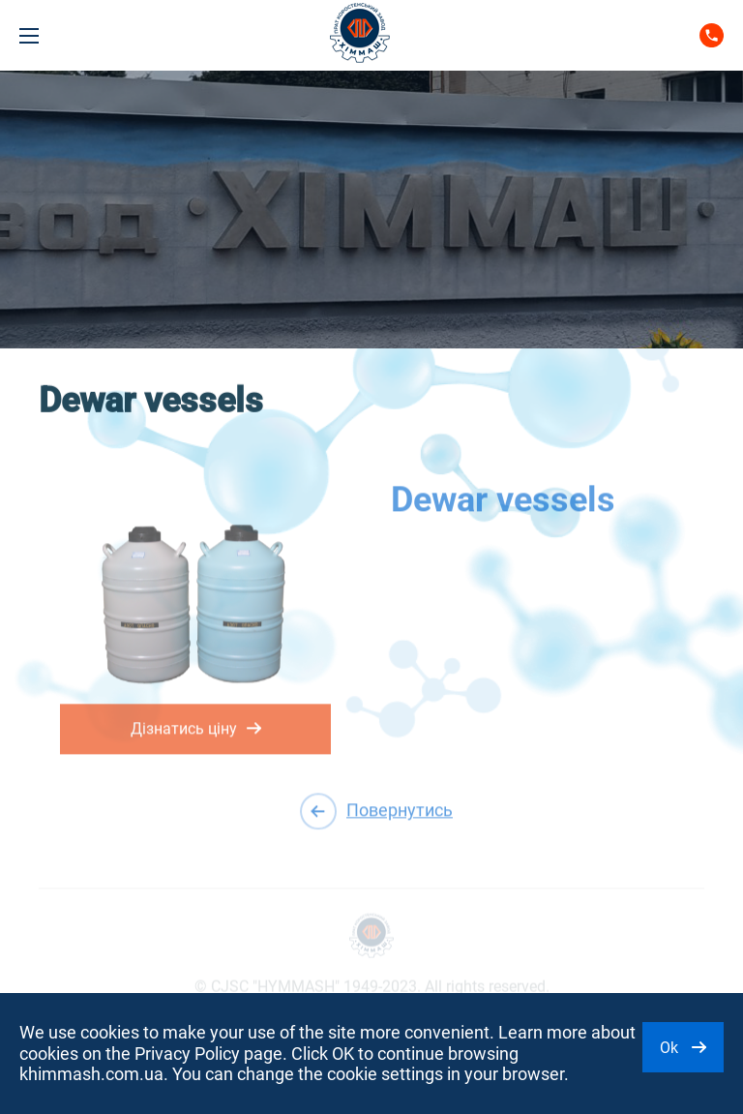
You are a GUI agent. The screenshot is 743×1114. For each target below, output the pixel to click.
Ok (683, 1048)
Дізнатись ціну (196, 724)
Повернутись (376, 811)
